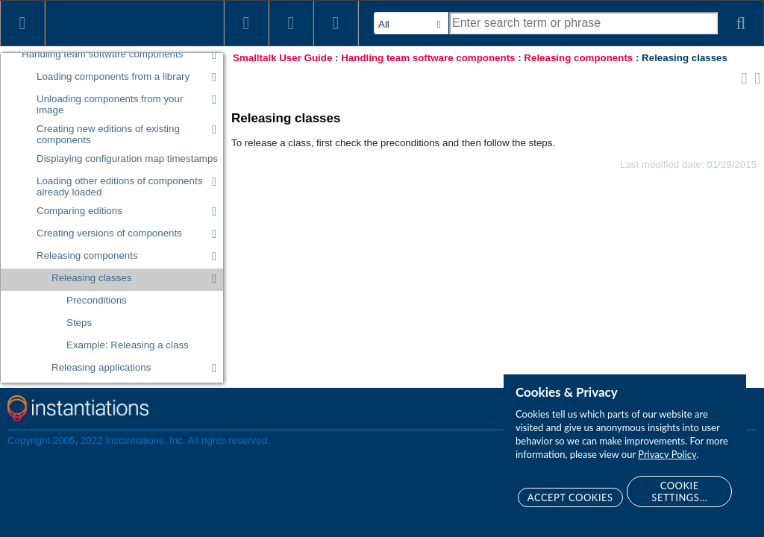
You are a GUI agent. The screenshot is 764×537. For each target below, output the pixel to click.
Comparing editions (79, 210)
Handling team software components (102, 54)
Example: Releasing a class (127, 345)
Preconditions (96, 300)
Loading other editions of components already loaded (119, 186)
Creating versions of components (109, 233)
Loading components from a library (113, 76)
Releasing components (87, 255)
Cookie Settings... (679, 491)
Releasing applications (101, 367)
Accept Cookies (570, 497)
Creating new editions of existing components (108, 134)
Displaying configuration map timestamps (127, 158)
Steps (79, 322)
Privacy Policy (667, 454)
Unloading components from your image (110, 104)
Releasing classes (91, 277)
